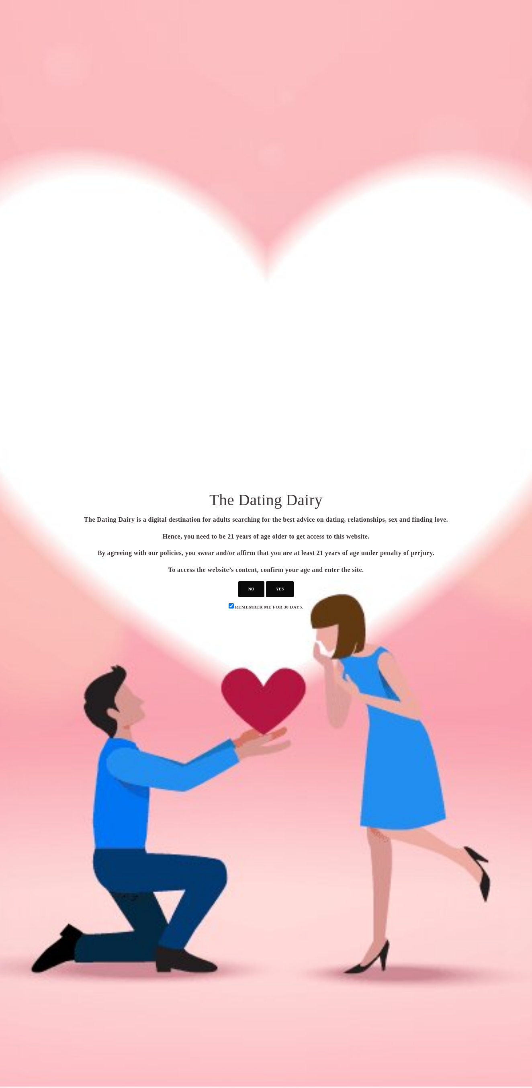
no (251, 589)
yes (280, 589)
